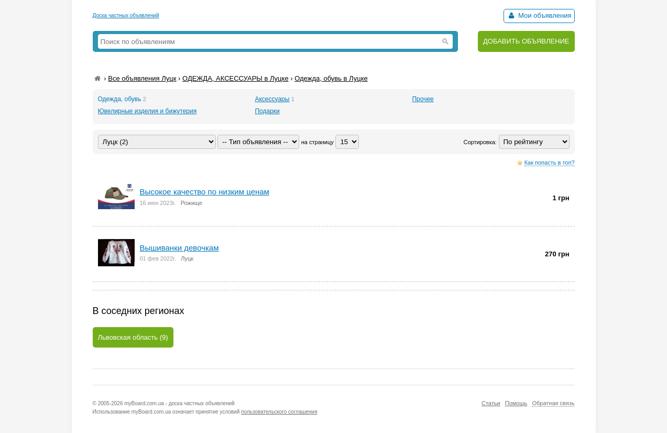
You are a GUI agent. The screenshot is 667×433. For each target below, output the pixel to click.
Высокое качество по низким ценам (204, 191)
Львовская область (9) (133, 337)
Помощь (516, 403)
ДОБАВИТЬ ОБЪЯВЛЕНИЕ (526, 41)
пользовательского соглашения (279, 412)
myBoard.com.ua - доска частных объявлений (179, 403)
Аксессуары (272, 99)
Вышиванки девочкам (179, 247)
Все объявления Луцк (142, 78)
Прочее (422, 99)
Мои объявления (539, 15)
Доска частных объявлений (126, 15)
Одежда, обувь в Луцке (331, 78)
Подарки (267, 111)
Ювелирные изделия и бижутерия (147, 111)
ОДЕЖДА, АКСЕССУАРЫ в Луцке (235, 78)
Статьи (491, 403)
